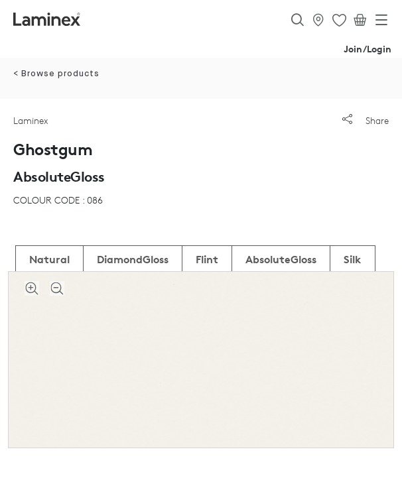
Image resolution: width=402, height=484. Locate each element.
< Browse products (56, 74)
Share (365, 120)
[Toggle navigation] (381, 22)
